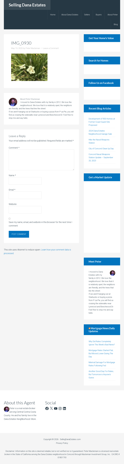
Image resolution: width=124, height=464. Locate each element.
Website (13, 204)
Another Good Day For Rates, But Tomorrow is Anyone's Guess (101, 374)
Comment (14, 147)
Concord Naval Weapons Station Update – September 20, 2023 (101, 157)
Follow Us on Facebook (101, 82)
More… (34, 419)
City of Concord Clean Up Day (101, 148)
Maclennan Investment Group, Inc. (96, 454)
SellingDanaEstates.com (70, 439)
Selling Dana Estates (27, 4)
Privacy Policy (62, 443)
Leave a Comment (51, 48)
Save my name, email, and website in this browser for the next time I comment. (40, 224)
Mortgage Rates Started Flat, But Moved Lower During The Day (101, 353)
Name (12, 175)
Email (12, 189)
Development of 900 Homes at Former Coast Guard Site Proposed (102, 122)
